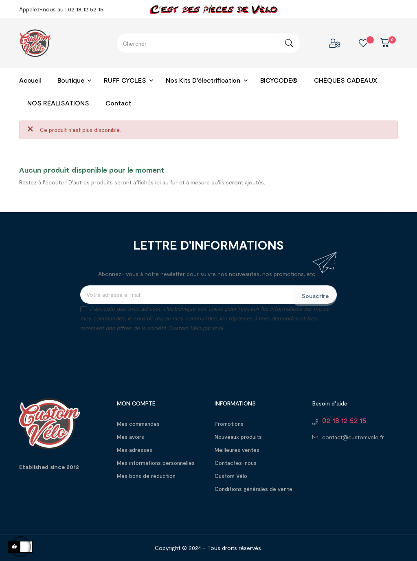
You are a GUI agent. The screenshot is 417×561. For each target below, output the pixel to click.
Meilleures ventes (237, 450)
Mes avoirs (130, 437)
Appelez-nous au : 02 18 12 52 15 (61, 9)
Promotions (229, 424)
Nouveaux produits (238, 437)
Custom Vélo (231, 476)
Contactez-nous (236, 463)
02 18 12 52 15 (344, 420)
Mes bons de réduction (146, 476)
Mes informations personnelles (156, 463)
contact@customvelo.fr (353, 437)
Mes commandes (138, 424)
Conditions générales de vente (253, 489)
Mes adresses (134, 450)
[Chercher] (344, 203)
